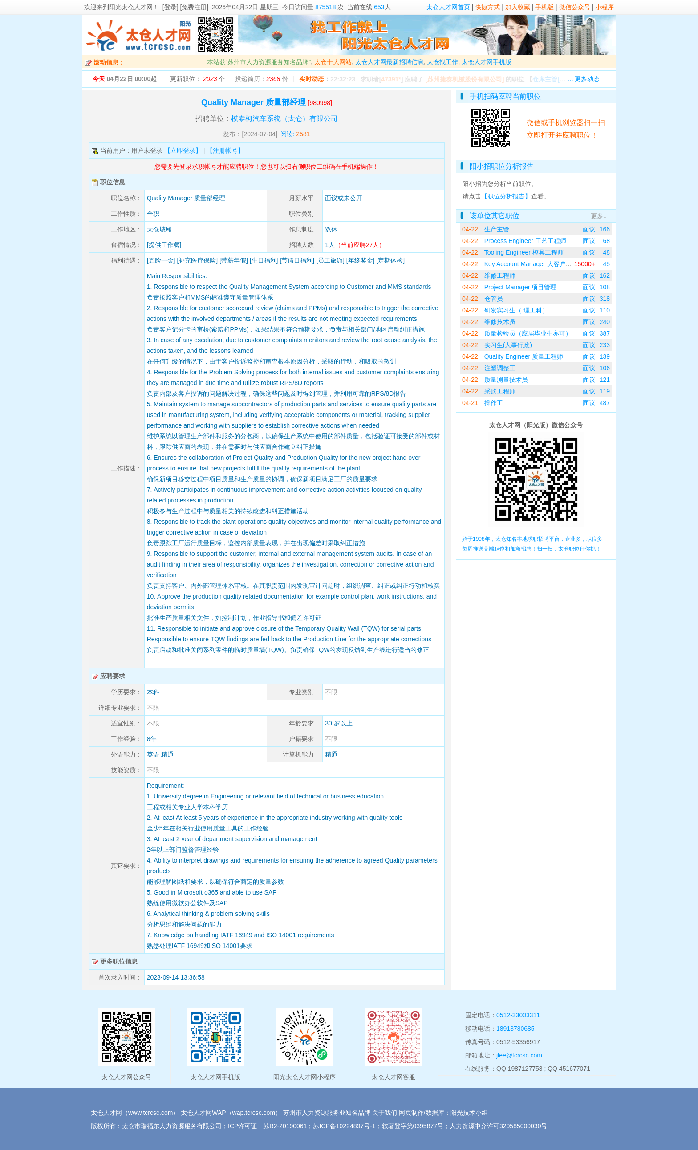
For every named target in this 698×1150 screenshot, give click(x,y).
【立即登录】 (183, 150)
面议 (589, 229)
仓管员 (493, 298)
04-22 (470, 229)
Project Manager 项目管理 (520, 287)
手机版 (544, 7)
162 (605, 275)
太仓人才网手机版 (486, 61)
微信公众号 (574, 7)
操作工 (493, 402)
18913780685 (515, 1028)
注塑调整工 (499, 368)
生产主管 (496, 229)
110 (605, 310)
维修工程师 (499, 275)
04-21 (470, 402)
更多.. (599, 215)
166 (605, 229)
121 (605, 379)
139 (605, 356)
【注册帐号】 (225, 150)
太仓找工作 (442, 61)
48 (606, 252)
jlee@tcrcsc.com (519, 1055)
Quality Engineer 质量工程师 (523, 356)
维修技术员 (499, 321)
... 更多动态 (584, 78)
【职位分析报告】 (506, 196)
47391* (391, 79)
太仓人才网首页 (448, 7)
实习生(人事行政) (508, 344)
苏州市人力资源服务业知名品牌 (326, 1112)
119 (605, 391)
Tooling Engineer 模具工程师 (524, 252)
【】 (559, 79)
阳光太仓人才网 (131, 7)
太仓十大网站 (333, 61)
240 (605, 321)
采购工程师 (499, 391)
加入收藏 (517, 7)
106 (605, 368)
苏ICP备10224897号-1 (344, 1126)
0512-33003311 (518, 1015)
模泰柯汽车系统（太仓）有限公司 (284, 118)
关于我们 (384, 1112)
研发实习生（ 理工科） (516, 310)
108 (605, 287)
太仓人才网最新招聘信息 (389, 61)
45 (606, 263)
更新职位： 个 (197, 78)
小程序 (604, 7)
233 (605, 344)
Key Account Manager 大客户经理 (531, 263)
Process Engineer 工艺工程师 (525, 240)
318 (605, 298)
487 (605, 402)
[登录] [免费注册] (185, 7)
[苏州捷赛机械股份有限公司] (464, 79)
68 (606, 240)
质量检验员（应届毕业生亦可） (528, 333)
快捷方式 (487, 7)
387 (605, 333)
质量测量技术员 (506, 379)
